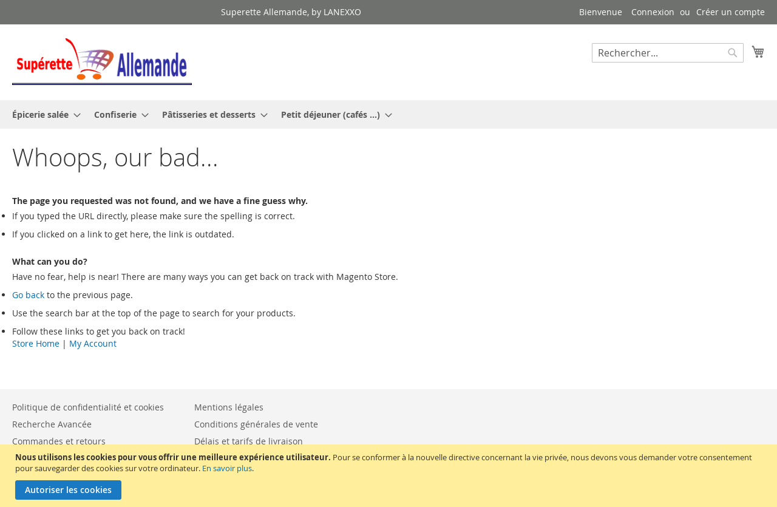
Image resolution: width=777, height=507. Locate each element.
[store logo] (102, 61)
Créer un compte (730, 12)
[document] (390, 476)
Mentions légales (228, 407)
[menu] (388, 114)
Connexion (652, 12)
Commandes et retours (59, 441)
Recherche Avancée (52, 424)
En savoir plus (227, 468)
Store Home (35, 343)
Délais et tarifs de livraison (248, 441)
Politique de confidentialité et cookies (88, 407)
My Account (93, 343)
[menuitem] (43, 114)
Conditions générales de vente (256, 424)
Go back (28, 295)
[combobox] (668, 53)
